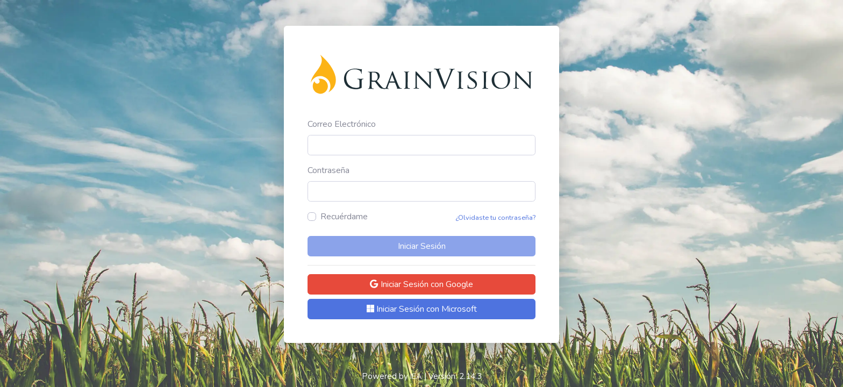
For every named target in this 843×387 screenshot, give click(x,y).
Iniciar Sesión (422, 246)
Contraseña (328, 170)
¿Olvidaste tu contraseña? (495, 218)
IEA (416, 376)
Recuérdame (344, 217)
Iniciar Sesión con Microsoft (422, 309)
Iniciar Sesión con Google (421, 284)
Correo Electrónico (342, 124)
